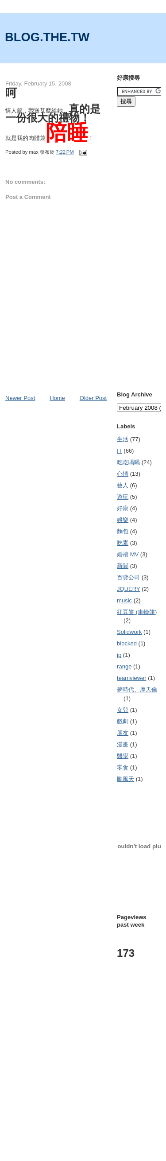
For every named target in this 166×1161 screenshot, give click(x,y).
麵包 (122, 531)
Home (57, 398)
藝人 (122, 485)
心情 (122, 473)
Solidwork (129, 632)
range (124, 666)
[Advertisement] (83, 1073)
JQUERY (128, 589)
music (124, 600)
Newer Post (20, 398)
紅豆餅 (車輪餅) (137, 612)
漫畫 (122, 744)
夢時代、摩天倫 (137, 689)
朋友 (122, 733)
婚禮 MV (128, 554)
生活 (122, 439)
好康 (122, 508)
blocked (127, 643)
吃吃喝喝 (128, 462)
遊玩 (122, 496)
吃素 (122, 543)
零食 (122, 767)
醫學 (122, 756)
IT (119, 450)
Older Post (93, 398)
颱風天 (125, 779)
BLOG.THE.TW (47, 37)
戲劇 (122, 721)
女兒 (122, 710)
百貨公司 (128, 577)
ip (119, 655)
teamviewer (131, 678)
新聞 (122, 566)
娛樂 (122, 519)
